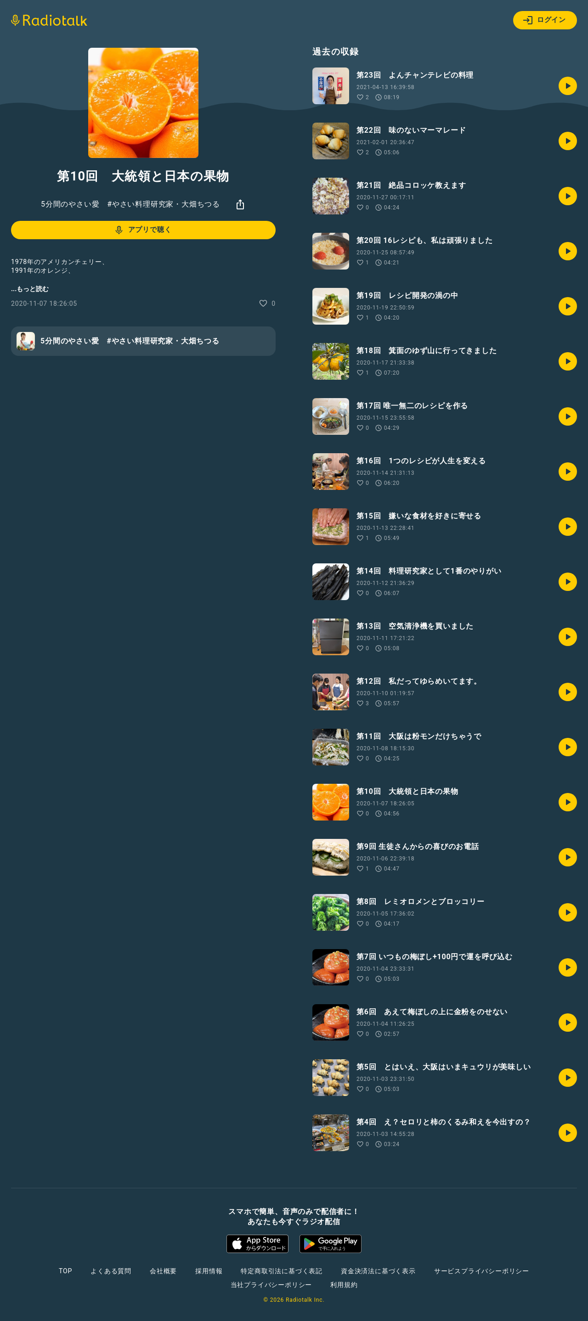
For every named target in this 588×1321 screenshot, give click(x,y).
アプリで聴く (142, 230)
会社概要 (163, 1271)
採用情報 (208, 1271)
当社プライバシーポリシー (271, 1284)
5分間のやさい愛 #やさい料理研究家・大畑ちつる (130, 204)
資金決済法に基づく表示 (378, 1271)
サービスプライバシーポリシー (481, 1271)
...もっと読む (30, 288)
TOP (65, 1271)
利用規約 (343, 1284)
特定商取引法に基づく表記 (281, 1271)
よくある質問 (110, 1271)
